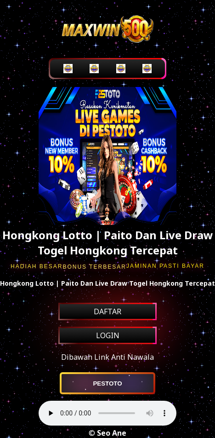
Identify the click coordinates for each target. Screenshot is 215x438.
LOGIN (107, 335)
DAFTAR (107, 311)
